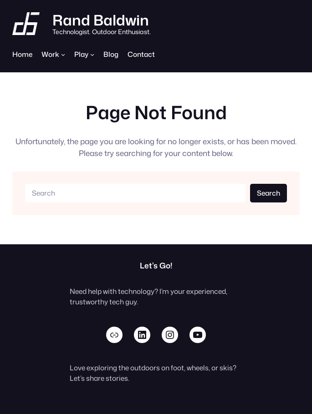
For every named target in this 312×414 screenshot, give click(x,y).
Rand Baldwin (100, 20)
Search (268, 193)
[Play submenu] (92, 54)
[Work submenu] (63, 54)
